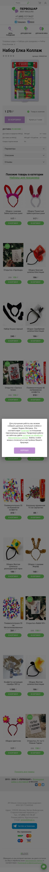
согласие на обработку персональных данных (25, 436)
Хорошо (24, 450)
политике (25, 430)
